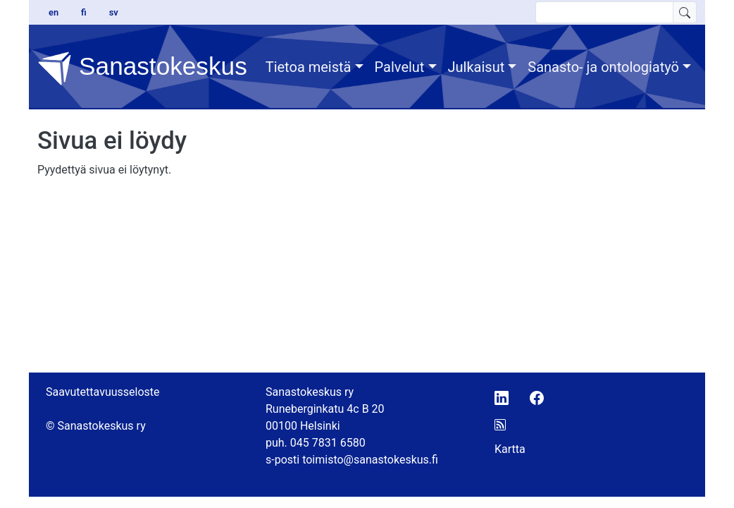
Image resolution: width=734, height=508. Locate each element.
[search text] (604, 12)
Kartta (509, 449)
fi (84, 12)
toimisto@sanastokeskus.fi (370, 459)
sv (113, 12)
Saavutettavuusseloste (103, 392)
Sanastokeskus (142, 68)
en (53, 12)
